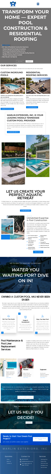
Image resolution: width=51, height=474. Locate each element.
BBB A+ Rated (6, 45)
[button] (38, 4)
